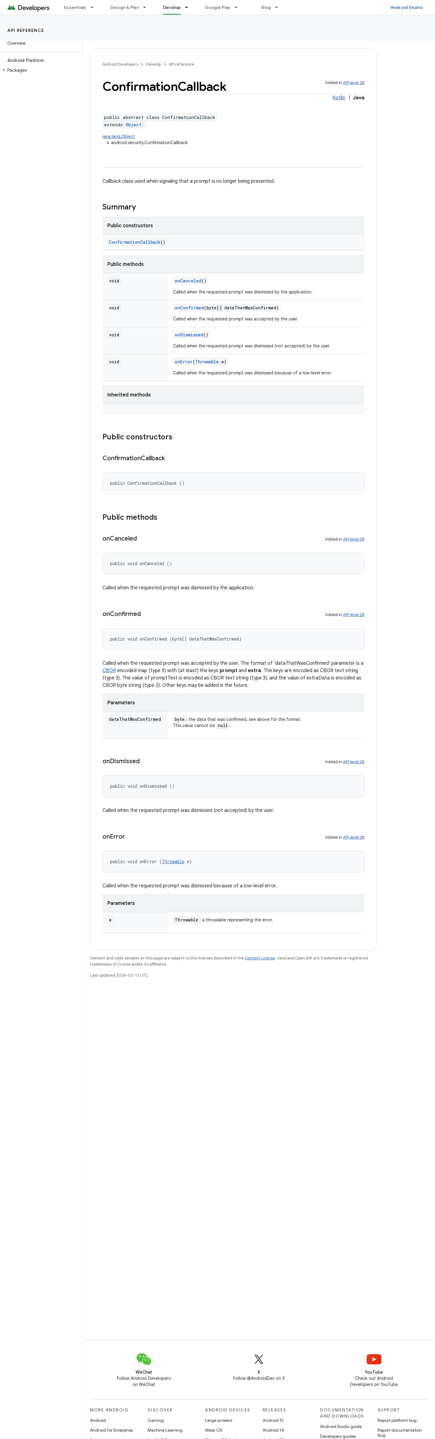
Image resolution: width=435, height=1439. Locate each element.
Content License (260, 958)
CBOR (109, 671)
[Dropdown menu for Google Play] (238, 7)
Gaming (156, 1420)
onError (184, 362)
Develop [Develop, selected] (172, 7)
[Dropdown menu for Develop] (189, 7)
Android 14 (273, 1430)
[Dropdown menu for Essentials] (95, 7)
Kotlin (339, 98)
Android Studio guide (341, 1426)
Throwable (207, 362)
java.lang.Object (118, 136)
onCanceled (188, 281)
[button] (40, 70)
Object (133, 125)
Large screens (218, 1420)
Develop (153, 64)
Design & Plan (124, 7)
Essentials (75, 7)
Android (98, 1420)
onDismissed (189, 335)
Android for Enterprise (111, 1430)
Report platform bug (397, 1420)
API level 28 (353, 82)
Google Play (218, 7)
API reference (25, 30)
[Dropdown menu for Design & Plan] (147, 7)
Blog (266, 7)
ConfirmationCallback (134, 242)
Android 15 (273, 1420)
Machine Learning (165, 1430)
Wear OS (213, 1430)
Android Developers (120, 64)
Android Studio (407, 7)
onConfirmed (189, 308)
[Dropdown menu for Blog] (279, 7)
